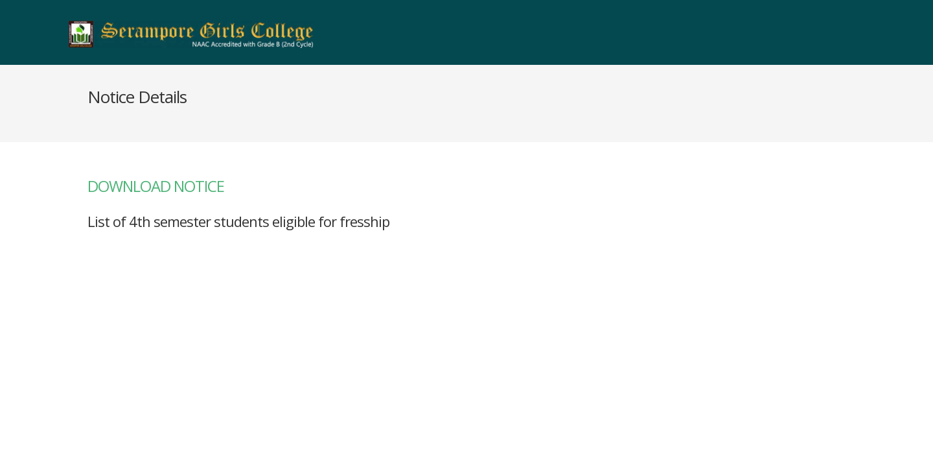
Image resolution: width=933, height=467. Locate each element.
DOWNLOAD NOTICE (155, 186)
